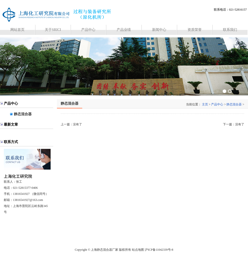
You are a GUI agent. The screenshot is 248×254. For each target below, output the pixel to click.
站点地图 (138, 249)
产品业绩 (124, 30)
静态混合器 (23, 114)
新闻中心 (159, 30)
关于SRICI (53, 30)
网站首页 (17, 30)
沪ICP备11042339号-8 (159, 249)
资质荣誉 (195, 30)
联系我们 (230, 30)
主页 (205, 104)
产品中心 (88, 30)
